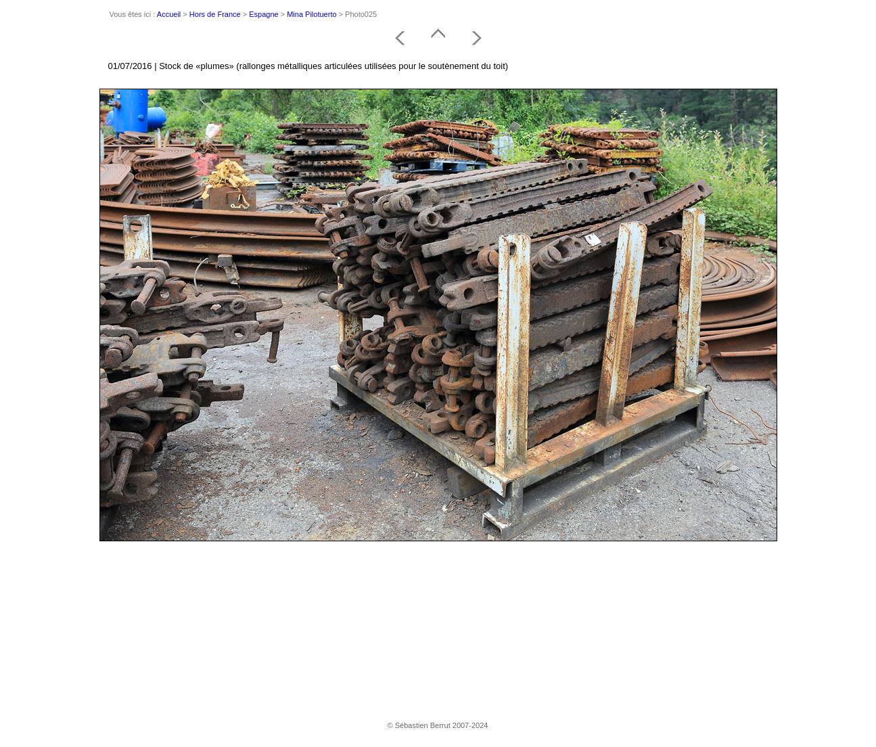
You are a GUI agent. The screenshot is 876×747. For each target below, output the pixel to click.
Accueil (169, 14)
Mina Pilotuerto (311, 14)
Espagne (263, 14)
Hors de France (215, 14)
